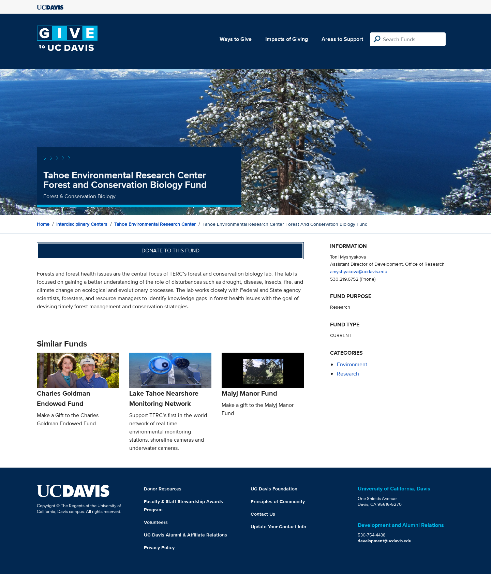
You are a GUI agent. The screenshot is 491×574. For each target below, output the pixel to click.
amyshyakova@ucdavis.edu (358, 271)
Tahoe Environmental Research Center (155, 224)
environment (352, 364)
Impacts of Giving (286, 39)
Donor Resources (162, 488)
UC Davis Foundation (274, 488)
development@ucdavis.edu (385, 541)
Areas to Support (342, 39)
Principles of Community (278, 501)
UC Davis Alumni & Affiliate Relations (185, 534)
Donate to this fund (170, 250)
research (348, 374)
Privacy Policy (159, 547)
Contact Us (263, 514)
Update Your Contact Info (278, 526)
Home (43, 224)
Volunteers (156, 522)
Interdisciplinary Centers (81, 224)
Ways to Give (236, 39)
